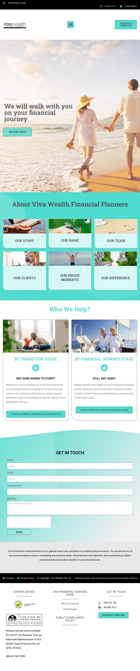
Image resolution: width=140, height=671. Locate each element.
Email (10, 472)
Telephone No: (14, 485)
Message (11, 498)
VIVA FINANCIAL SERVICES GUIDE (70, 597)
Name (10, 460)
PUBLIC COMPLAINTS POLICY (70, 623)
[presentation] (29, 522)
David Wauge (69, 613)
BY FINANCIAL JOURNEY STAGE (104, 358)
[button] (70, 24)
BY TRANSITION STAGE (35, 358)
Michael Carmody (70, 607)
